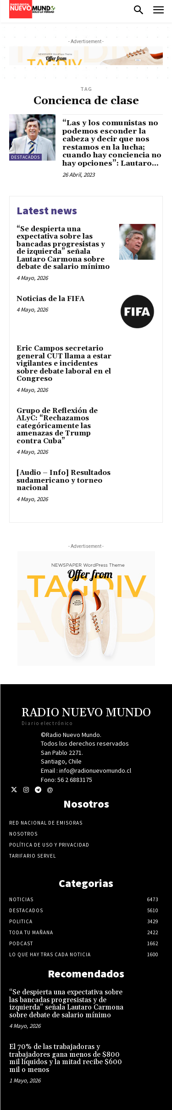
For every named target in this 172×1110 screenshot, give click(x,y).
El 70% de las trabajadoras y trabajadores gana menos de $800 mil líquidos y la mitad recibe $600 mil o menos (65, 1058)
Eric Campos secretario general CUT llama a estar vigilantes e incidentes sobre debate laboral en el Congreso (64, 363)
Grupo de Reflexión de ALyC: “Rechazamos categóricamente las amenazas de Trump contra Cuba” (57, 426)
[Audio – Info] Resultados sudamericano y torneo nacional (64, 480)
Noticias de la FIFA (50, 299)
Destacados (25, 157)
